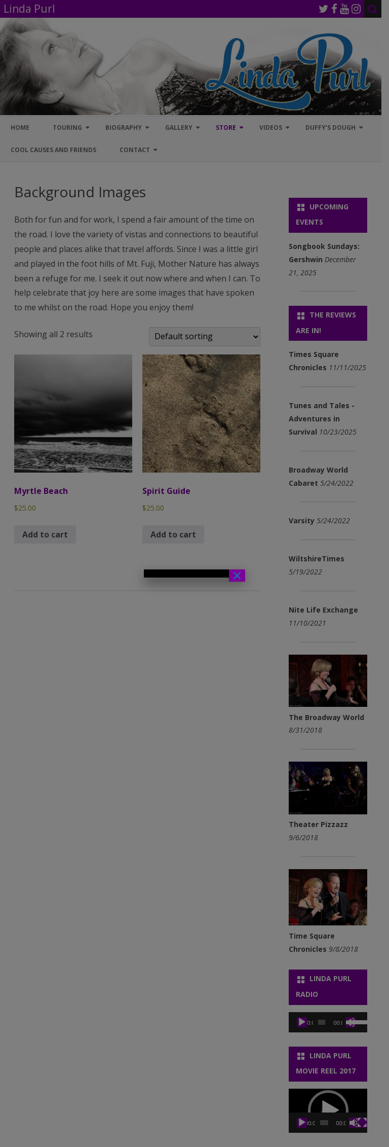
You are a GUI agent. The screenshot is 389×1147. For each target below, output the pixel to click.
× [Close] (237, 575)
